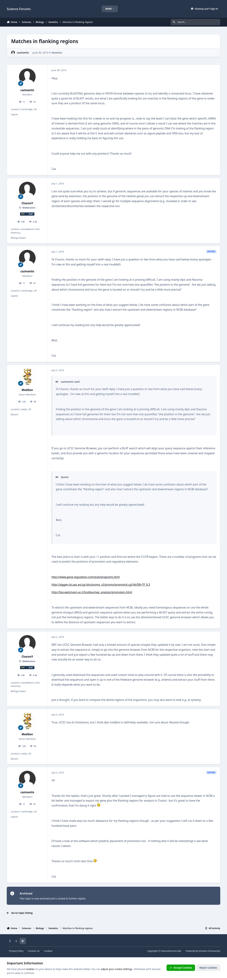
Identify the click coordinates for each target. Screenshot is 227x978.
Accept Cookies (181, 967)
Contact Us (34, 950)
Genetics (57, 52)
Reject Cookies (208, 967)
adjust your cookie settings (116, 969)
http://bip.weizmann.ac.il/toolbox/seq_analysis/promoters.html (91, 592)
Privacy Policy (16, 950)
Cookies (48, 950)
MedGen (27, 390)
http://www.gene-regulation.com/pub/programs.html (85, 577)
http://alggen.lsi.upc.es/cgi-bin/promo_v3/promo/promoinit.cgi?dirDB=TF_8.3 (100, 585)
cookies (30, 969)
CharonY (27, 203)
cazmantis (23, 52)
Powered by (203, 950)
